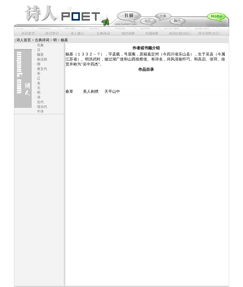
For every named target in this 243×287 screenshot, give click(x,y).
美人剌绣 (91, 91)
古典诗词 (42, 40)
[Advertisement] (146, 80)
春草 (69, 91)
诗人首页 (23, 40)
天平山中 (112, 91)
